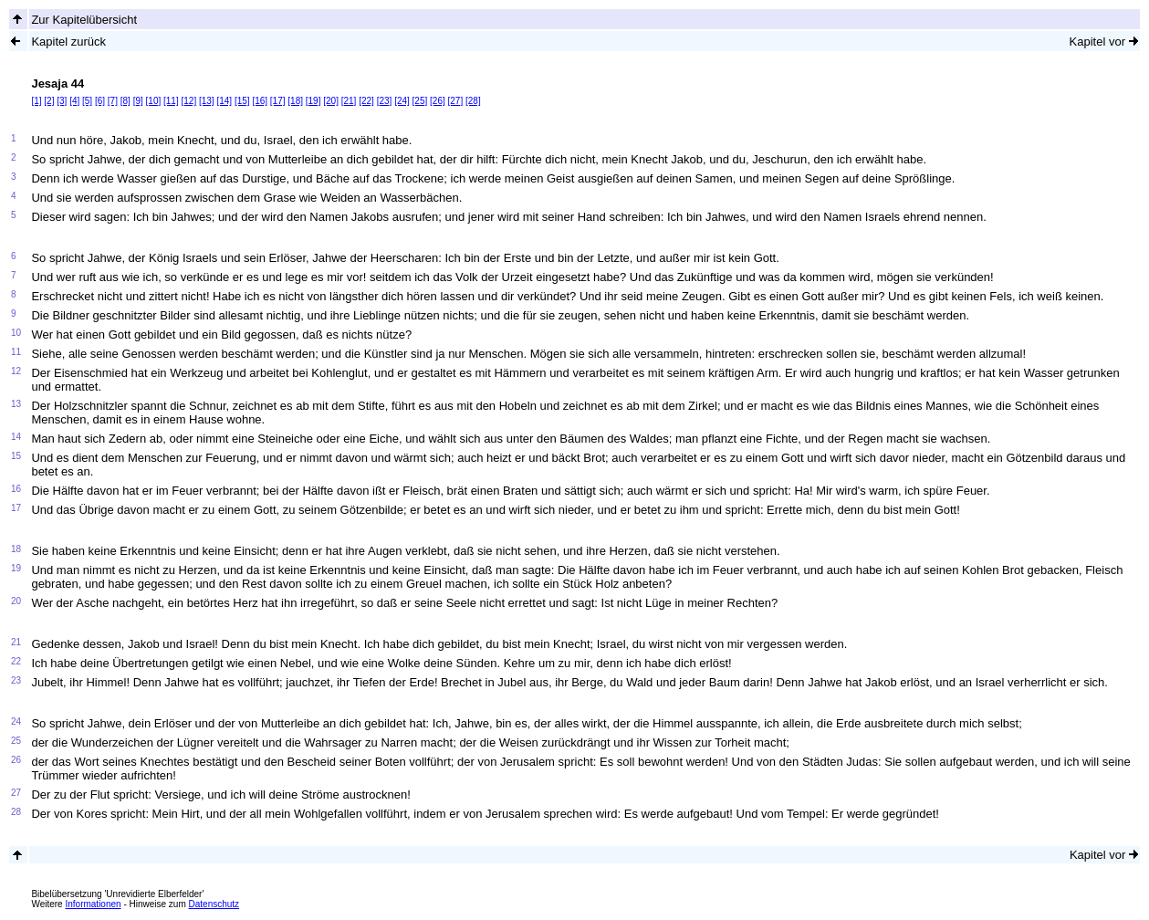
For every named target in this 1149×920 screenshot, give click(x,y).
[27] (456, 101)
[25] (420, 101)
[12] (189, 101)
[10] (154, 101)
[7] (113, 101)
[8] (125, 101)
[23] (384, 101)
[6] (100, 101)
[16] (259, 101)
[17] (278, 101)
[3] (62, 101)
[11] (171, 101)
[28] (473, 101)
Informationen (92, 904)
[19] (313, 101)
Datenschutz (214, 904)
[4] (74, 101)
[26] (437, 101)
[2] (49, 101)
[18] (295, 101)
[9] (138, 101)
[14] (224, 101)
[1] (36, 101)
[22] (366, 101)
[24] (402, 101)
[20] (331, 101)
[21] (349, 101)
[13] (206, 101)
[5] (87, 101)
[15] (242, 101)
